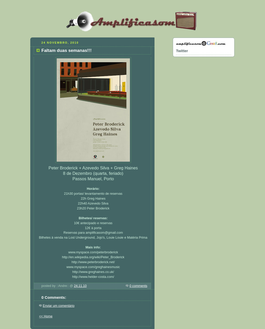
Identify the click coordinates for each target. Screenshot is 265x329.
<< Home (46, 316)
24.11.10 (80, 286)
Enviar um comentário (59, 306)
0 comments (138, 286)
